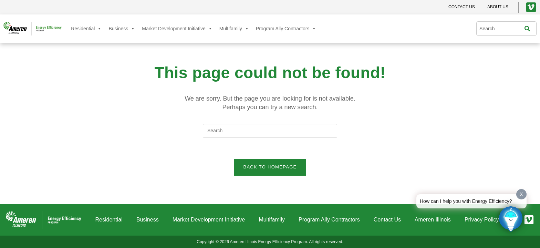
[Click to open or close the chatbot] (510, 218)
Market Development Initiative (177, 28)
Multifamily (234, 28)
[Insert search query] (270, 131)
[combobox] (502, 28)
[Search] (529, 28)
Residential (86, 28)
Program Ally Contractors (286, 28)
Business (121, 28)
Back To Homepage (270, 166)
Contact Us (387, 220)
